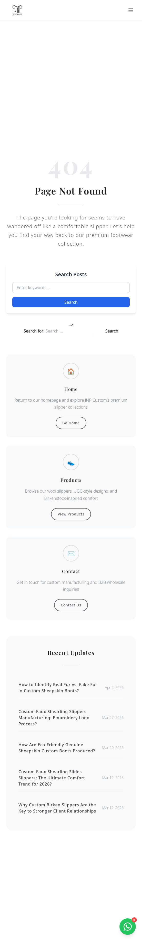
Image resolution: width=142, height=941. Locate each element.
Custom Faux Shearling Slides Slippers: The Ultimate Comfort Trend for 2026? (51, 778)
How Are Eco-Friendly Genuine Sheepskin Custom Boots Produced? (56, 748)
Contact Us (71, 605)
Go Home (71, 422)
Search (70, 302)
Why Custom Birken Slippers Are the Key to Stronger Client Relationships (57, 808)
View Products (71, 514)
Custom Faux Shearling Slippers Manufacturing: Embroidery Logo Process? (53, 718)
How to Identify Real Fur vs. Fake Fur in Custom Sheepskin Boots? (57, 688)
